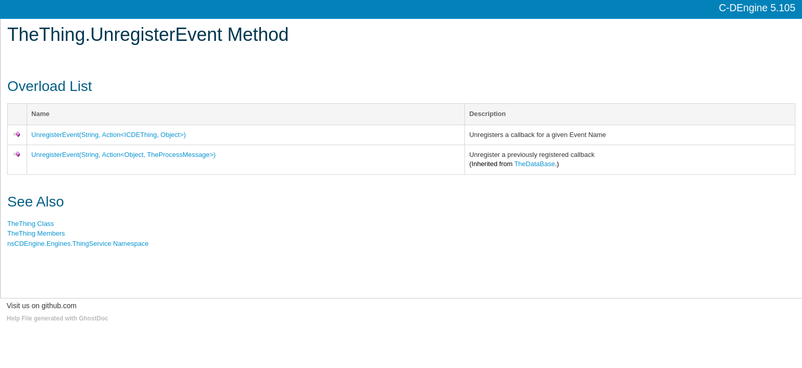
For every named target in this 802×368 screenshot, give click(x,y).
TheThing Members (36, 233)
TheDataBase (534, 164)
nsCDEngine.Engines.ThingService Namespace (77, 243)
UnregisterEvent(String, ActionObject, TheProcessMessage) (123, 154)
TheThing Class (30, 223)
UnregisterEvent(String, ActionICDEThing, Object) (108, 135)
